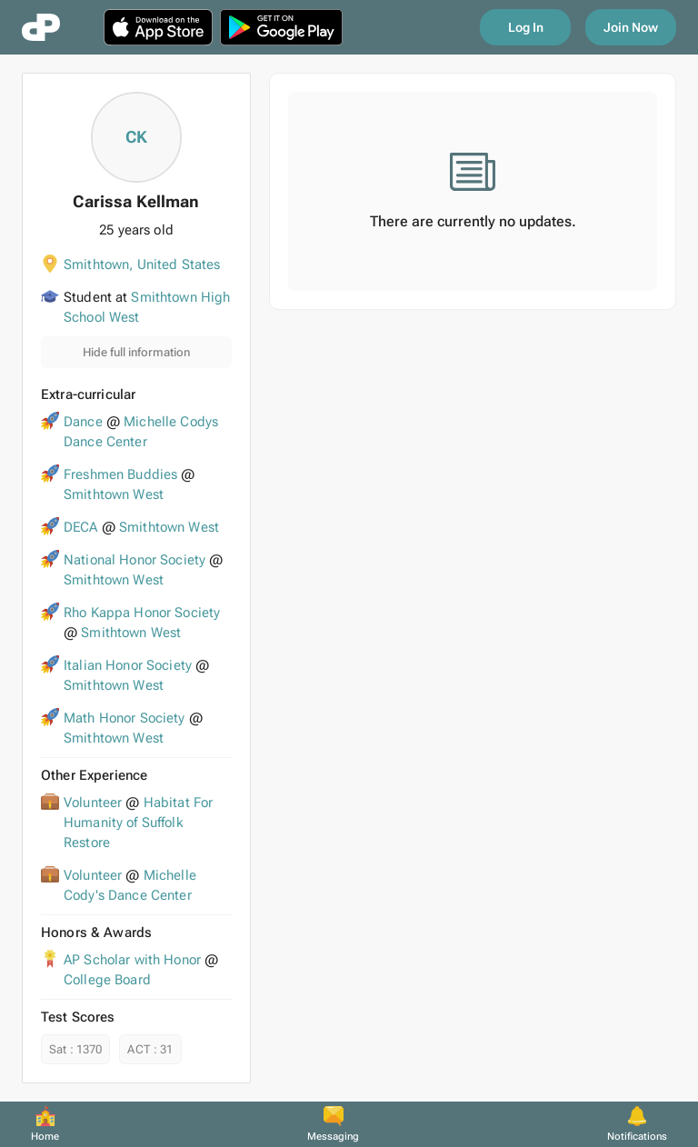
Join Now (630, 27)
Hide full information (136, 352)
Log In (525, 27)
